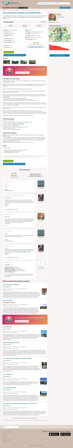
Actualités (4, 438)
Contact (4, 442)
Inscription (62, 7)
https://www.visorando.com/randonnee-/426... (25, 250)
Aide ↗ (16, 7)
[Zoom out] (69, 31)
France (31, 30)
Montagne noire (40, 31)
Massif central (33, 31)
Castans (33, 33)
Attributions (51, 41)
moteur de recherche (32, 418)
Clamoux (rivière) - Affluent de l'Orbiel (25, 122)
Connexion (68, 7)
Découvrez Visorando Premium (35, 47)
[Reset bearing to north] (69, 33)
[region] (60, 35)
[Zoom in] (69, 29)
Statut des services (32, 445)
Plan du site (5, 433)
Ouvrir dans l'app (9, 52)
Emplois (4, 436)
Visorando (4, 9)
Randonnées (11, 7)
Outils (5, 7)
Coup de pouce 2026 (7, 440)
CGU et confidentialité (7, 431)
